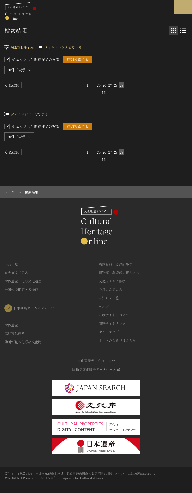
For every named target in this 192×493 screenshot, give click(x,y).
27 (110, 85)
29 (122, 85)
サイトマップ (109, 331)
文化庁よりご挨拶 (112, 281)
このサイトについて (114, 314)
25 (99, 85)
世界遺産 (11, 325)
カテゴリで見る (16, 272)
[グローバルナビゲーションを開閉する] (183, 7)
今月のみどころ (110, 289)
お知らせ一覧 (109, 297)
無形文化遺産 (14, 333)
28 (116, 85)
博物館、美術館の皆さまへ (119, 272)
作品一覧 (11, 264)
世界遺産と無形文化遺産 (23, 281)
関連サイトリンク (112, 323)
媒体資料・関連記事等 (116, 264)
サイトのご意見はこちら (117, 340)
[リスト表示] (183, 30)
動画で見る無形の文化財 (23, 341)
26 (105, 85)
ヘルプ (104, 306)
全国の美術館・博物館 (21, 289)
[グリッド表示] (173, 30)
